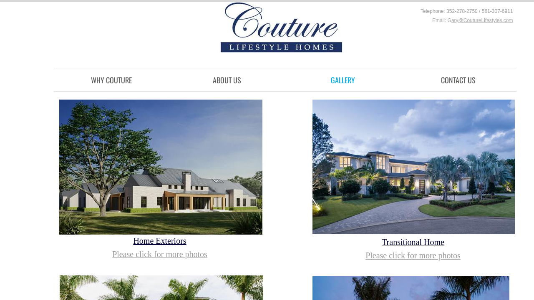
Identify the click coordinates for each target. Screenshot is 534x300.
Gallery (343, 80)
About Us (227, 80)
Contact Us (458, 80)
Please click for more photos (413, 255)
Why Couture (111, 80)
